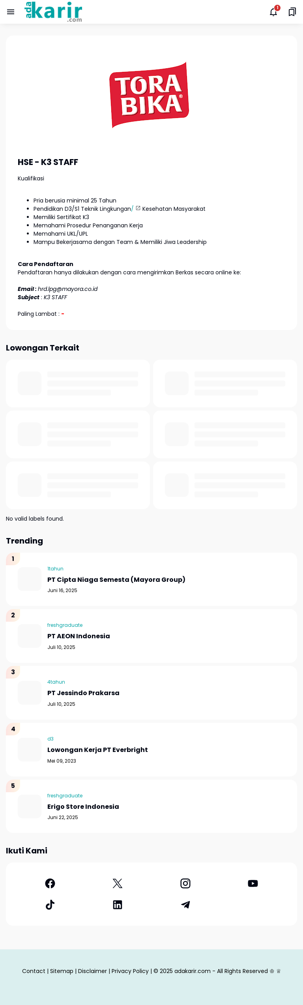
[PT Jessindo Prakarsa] (29, 693)
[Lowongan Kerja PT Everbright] (29, 749)
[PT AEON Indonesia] (29, 636)
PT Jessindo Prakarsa (83, 693)
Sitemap (61, 971)
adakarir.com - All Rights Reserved (221, 971)
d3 (50, 738)
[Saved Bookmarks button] (292, 12)
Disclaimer (92, 971)
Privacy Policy (130, 971)
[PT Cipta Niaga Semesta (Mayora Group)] (29, 579)
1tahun (55, 568)
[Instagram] (185, 883)
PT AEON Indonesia (78, 636)
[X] (118, 883)
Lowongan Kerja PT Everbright (97, 750)
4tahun (56, 682)
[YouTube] (253, 883)
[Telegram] (185, 905)
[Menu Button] (11, 12)
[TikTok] (50, 905)
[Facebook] (50, 883)
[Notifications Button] (273, 12)
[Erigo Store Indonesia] (29, 806)
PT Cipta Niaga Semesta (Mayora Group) (116, 580)
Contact (33, 971)
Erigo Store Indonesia (83, 807)
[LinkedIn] (118, 905)
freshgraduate (64, 625)
